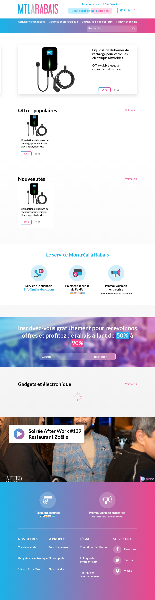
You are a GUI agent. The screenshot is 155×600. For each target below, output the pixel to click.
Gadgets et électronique (63, 21)
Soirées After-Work (30, 568)
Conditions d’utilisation (94, 547)
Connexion (78, 10)
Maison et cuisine (126, 21)
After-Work (110, 4)
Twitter (123, 559)
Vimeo (122, 570)
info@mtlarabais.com (39, 289)
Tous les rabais (91, 4)
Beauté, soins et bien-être (97, 21)
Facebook (124, 549)
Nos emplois (56, 558)
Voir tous (131, 110)
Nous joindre (89, 10)
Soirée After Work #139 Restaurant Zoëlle (55, 434)
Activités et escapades (31, 21)
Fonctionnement (59, 547)
